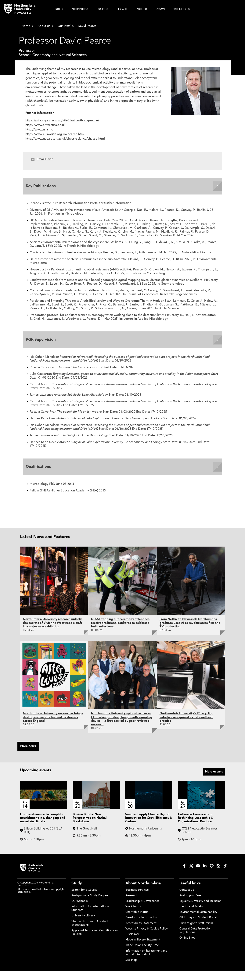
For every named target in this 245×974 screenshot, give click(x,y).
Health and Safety (191, 909)
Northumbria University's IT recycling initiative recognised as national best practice (186, 720)
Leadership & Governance (142, 903)
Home (25, 26)
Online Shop (187, 940)
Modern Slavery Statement (142, 942)
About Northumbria (143, 886)
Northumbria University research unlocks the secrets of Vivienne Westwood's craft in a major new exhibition (52, 625)
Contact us (186, 892)
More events (214, 774)
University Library (83, 918)
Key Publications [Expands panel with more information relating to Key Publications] (42, 186)
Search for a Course (84, 892)
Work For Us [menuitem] (182, 9)
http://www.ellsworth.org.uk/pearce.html (55, 134)
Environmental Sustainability (198, 914)
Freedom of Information (141, 920)
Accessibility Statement (141, 926)
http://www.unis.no (39, 129)
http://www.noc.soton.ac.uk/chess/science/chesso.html (65, 138)
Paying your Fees (190, 898)
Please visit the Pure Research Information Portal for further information (80, 204)
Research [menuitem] (122, 9)
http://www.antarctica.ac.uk (45, 125)
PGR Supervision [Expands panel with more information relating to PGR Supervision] (42, 341)
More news (28, 748)
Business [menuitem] (103, 9)
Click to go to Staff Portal (196, 926)
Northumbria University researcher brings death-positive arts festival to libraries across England (53, 720)
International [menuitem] (80, 9)
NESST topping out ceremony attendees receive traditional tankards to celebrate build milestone (120, 625)
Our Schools (79, 903)
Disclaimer (132, 937)
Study (76, 886)
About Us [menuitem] (142, 9)
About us (44, 26)
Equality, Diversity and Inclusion (200, 903)
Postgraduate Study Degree (89, 898)
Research (131, 898)
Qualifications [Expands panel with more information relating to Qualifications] (39, 469)
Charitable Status (136, 914)
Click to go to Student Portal (198, 920)
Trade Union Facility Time (142, 948)
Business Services (137, 892)
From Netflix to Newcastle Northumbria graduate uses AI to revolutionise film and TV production (190, 625)
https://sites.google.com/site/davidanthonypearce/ (62, 120)
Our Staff (64, 26)
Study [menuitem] (59, 9)
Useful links (190, 886)
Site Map (131, 962)
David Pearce (87, 26)
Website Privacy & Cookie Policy (146, 931)
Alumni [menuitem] (161, 9)
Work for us (133, 909)
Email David (45, 159)
